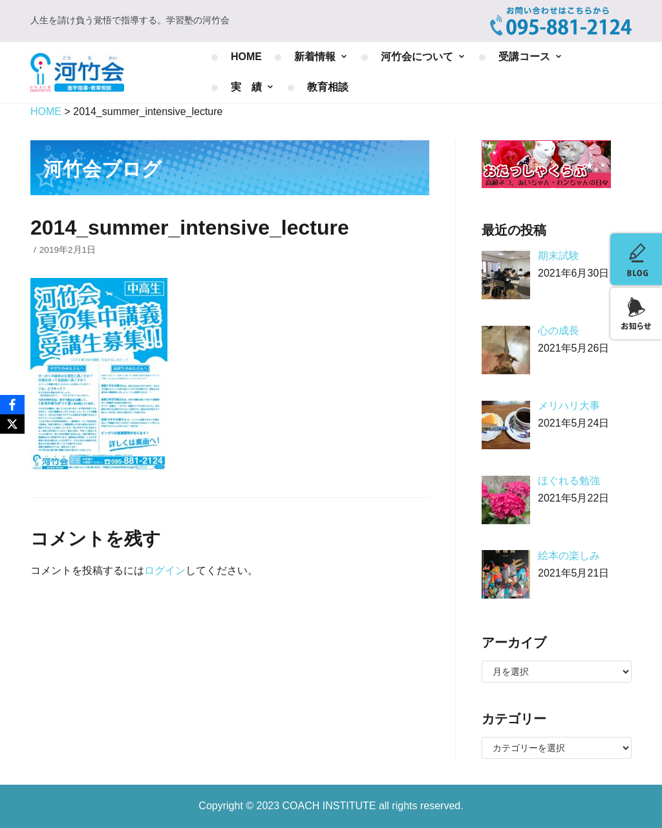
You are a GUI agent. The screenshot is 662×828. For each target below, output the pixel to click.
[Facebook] (12, 404)
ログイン (165, 570)
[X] (12, 424)
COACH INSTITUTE (331, 805)
